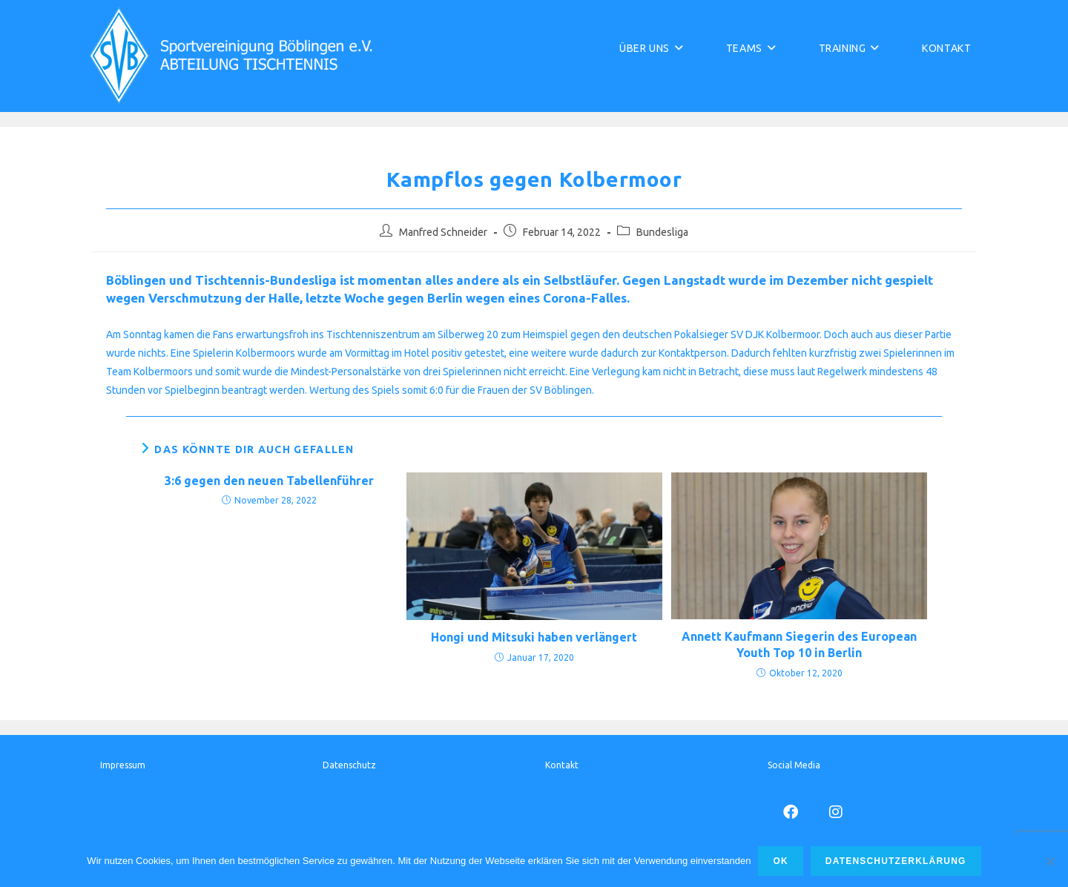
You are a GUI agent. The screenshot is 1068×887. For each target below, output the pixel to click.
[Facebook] (790, 811)
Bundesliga (662, 232)
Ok (780, 861)
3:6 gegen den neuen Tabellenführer (269, 480)
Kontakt (561, 765)
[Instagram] (835, 811)
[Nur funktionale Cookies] (1049, 861)
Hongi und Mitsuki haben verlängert (534, 637)
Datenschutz (349, 765)
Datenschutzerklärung (895, 861)
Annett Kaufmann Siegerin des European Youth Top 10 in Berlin (799, 644)
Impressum (122, 765)
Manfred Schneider (443, 232)
